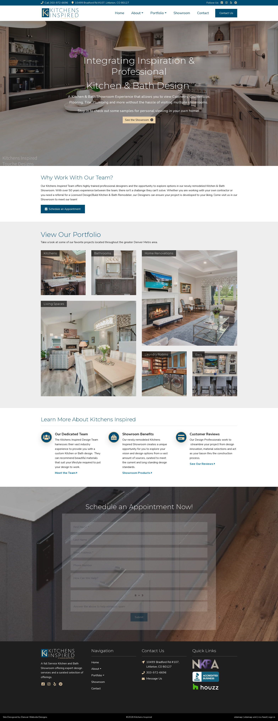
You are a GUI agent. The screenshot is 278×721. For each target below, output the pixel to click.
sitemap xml (250, 717)
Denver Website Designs (34, 717)
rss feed (262, 717)
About (136, 13)
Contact (203, 13)
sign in (271, 717)
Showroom (182, 13)
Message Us (152, 678)
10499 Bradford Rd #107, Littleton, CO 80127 (160, 664)
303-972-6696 (154, 672)
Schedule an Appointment (63, 209)
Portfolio (157, 13)
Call (54, 2)
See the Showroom (139, 120)
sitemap (238, 717)
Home (119, 13)
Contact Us (226, 13)
